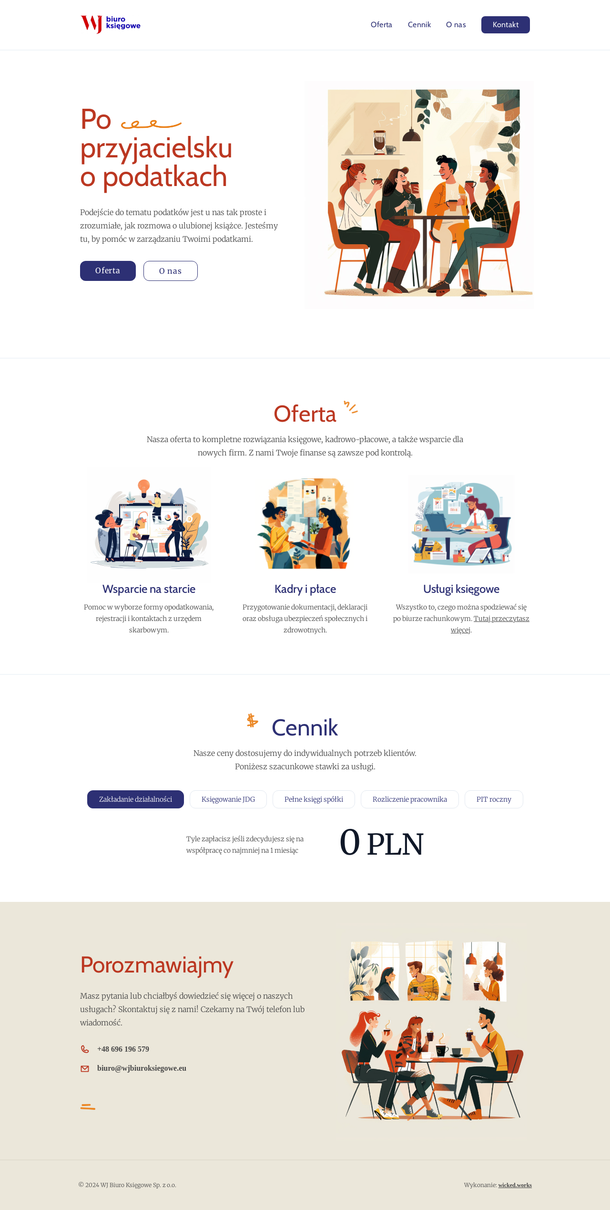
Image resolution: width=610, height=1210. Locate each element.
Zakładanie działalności (135, 799)
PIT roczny (494, 799)
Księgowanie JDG (228, 799)
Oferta (381, 24)
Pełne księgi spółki (314, 799)
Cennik (419, 24)
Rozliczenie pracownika (410, 799)
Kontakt (505, 24)
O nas (456, 24)
